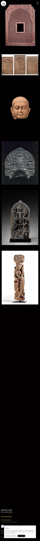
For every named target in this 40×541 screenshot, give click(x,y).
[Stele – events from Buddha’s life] (20, 141)
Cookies (3, 532)
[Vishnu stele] (20, 191)
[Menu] (37, 3)
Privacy (3, 531)
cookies (13, 533)
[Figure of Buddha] (20, 310)
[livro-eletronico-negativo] (5, 525)
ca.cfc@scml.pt (6, 516)
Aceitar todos (21, 535)
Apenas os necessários (11, 535)
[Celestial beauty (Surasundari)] (20, 251)
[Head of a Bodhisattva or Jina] (20, 81)
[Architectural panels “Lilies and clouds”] (20, 55)
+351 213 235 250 (6, 520)
